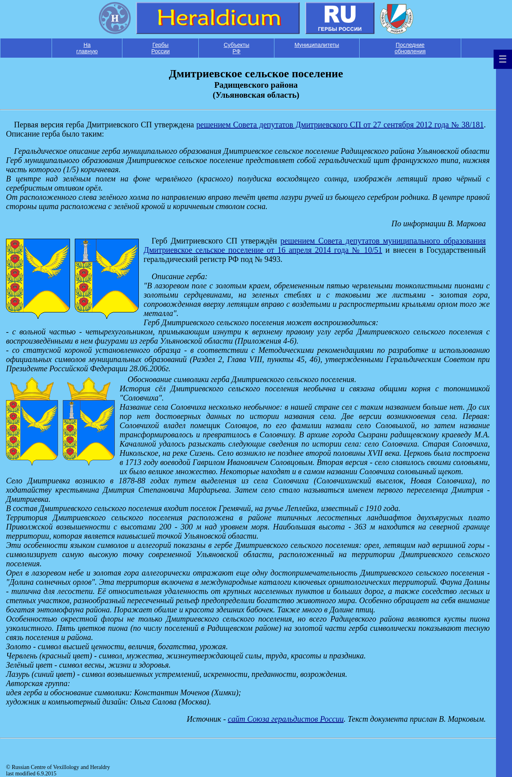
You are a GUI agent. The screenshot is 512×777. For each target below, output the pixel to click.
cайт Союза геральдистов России (286, 719)
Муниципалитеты (316, 45)
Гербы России (160, 48)
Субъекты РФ (236, 48)
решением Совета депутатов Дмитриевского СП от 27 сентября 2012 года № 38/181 (340, 124)
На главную (87, 48)
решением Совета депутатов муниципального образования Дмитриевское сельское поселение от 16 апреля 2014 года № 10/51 (315, 245)
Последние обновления (410, 48)
